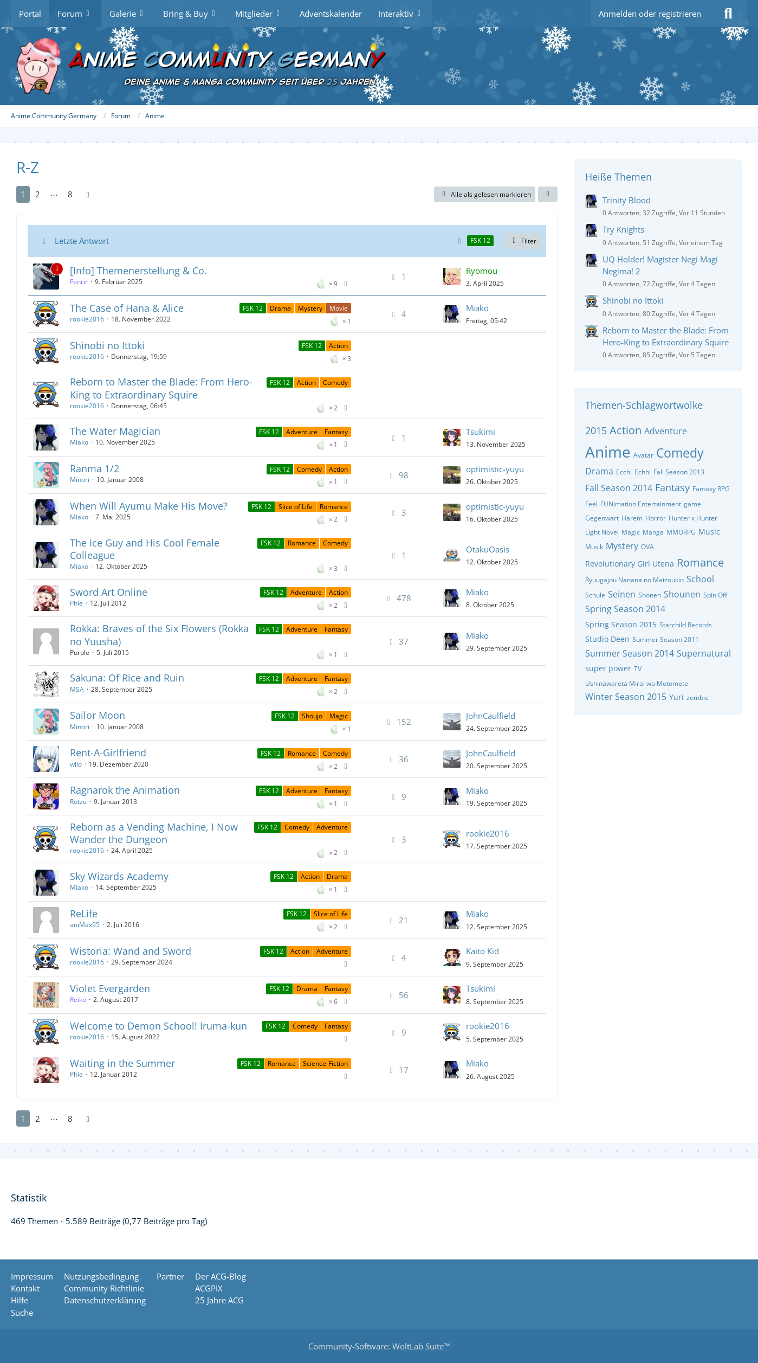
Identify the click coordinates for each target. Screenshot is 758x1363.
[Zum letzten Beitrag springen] (452, 276)
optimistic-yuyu (495, 469)
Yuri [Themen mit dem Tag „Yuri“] (676, 697)
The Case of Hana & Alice (127, 307)
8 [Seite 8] (70, 194)
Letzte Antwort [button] (82, 240)
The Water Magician (115, 431)
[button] (548, 195)
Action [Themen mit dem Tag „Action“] (626, 430)
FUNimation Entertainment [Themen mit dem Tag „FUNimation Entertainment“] (640, 504)
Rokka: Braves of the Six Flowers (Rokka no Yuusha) (159, 634)
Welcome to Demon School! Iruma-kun (158, 1025)
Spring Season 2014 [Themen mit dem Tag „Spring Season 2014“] (625, 609)
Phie (76, 603)
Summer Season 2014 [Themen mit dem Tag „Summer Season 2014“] (629, 653)
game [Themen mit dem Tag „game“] (692, 504)
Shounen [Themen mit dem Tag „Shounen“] (682, 594)
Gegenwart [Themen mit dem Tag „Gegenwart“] (602, 518)
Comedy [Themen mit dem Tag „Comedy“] (680, 452)
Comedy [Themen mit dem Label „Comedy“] (335, 382)
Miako (477, 308)
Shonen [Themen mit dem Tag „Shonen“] (649, 595)
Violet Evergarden (110, 988)
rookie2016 (87, 319)
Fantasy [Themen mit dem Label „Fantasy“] (336, 431)
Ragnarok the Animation (125, 789)
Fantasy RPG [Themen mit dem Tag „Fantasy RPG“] (711, 488)
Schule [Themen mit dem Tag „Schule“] (595, 595)
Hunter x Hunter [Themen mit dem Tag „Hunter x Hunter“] (693, 518)
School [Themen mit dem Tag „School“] (700, 579)
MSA (77, 689)
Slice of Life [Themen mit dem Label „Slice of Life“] (295, 506)
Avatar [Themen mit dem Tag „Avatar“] (643, 455)
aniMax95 (85, 924)
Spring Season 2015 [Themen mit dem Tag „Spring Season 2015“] (621, 624)
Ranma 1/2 (94, 468)
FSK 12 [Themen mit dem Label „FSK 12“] (253, 308)
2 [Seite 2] (37, 194)
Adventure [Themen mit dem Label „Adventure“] (302, 431)
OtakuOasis (487, 549)
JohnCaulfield (490, 715)
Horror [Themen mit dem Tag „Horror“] (655, 518)
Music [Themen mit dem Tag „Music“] (709, 531)
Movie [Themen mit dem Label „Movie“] (338, 308)
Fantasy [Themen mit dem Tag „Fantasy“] (672, 487)
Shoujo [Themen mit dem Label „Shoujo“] (312, 716)
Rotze (78, 801)
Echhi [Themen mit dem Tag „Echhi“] (642, 472)
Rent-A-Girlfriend (108, 752)
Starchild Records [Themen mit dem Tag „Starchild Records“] (685, 624)
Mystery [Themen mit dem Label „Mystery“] (310, 308)
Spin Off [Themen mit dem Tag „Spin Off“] (715, 595)
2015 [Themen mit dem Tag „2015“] (596, 430)
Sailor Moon (97, 715)
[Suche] (728, 13)
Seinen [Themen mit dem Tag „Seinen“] (622, 594)
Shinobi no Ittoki (107, 345)
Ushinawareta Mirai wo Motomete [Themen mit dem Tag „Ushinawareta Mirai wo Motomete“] (636, 683)
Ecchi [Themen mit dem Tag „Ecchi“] (624, 472)
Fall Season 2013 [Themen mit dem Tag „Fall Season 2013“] (678, 472)
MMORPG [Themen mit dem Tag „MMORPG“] (681, 532)
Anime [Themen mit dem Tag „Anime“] (608, 451)
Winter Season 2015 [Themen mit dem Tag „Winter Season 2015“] (625, 697)
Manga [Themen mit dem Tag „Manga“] (653, 532)
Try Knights (623, 229)
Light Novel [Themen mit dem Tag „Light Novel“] (602, 532)
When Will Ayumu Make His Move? (149, 505)
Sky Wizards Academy (119, 876)
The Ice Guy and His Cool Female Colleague (144, 549)
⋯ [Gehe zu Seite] (54, 194)
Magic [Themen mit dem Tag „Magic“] (630, 532)
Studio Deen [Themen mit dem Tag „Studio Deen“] (607, 639)
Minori (79, 479)
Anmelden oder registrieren (650, 13)
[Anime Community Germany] (379, 66)
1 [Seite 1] (23, 194)
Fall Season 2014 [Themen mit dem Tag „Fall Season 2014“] (618, 488)
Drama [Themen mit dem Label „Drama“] (280, 308)
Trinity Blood (626, 200)
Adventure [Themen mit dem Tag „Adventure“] (665, 431)
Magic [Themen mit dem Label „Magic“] (338, 716)
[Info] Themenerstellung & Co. (138, 270)
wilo (76, 764)
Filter (522, 241)
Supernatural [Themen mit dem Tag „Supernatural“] (704, 653)
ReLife (84, 913)
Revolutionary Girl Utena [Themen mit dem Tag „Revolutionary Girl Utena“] (629, 563)
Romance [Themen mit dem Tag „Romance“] (700, 562)
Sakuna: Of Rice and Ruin (127, 677)
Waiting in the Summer (122, 1063)
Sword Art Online (108, 592)
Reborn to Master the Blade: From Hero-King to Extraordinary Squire (161, 388)
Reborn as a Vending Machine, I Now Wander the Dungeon (154, 833)
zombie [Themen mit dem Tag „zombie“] (697, 697)
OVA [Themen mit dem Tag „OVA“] (647, 546)
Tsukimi (480, 431)
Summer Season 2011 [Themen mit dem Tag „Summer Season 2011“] (665, 639)
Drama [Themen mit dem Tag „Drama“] (599, 471)
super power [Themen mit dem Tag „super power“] (608, 668)
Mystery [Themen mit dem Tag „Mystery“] (622, 546)
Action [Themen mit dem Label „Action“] (338, 345)
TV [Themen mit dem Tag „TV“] (638, 668)
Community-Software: (379, 1346)
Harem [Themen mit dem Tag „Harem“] (632, 518)
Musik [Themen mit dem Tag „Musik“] (594, 546)
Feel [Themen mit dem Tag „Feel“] (591, 504)
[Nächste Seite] (88, 194)
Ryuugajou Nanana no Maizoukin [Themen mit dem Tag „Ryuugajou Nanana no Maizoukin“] (634, 579)
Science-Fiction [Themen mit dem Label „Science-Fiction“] (325, 1063)
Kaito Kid (482, 951)
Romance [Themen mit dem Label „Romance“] (334, 506)
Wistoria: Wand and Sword (130, 950)
